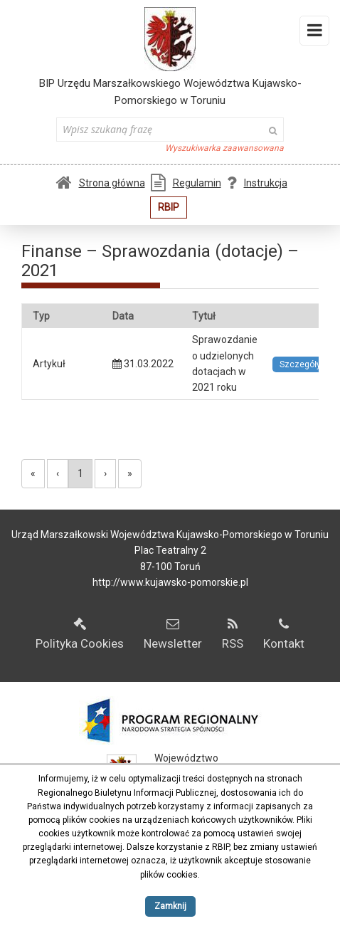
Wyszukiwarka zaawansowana (224, 148)
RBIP (168, 207)
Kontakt (283, 634)
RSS (232, 634)
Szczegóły (300, 364)
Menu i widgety (314, 33)
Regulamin (186, 183)
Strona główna (100, 183)
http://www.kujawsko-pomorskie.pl (170, 582)
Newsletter (173, 634)
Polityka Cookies (80, 634)
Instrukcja (257, 183)
